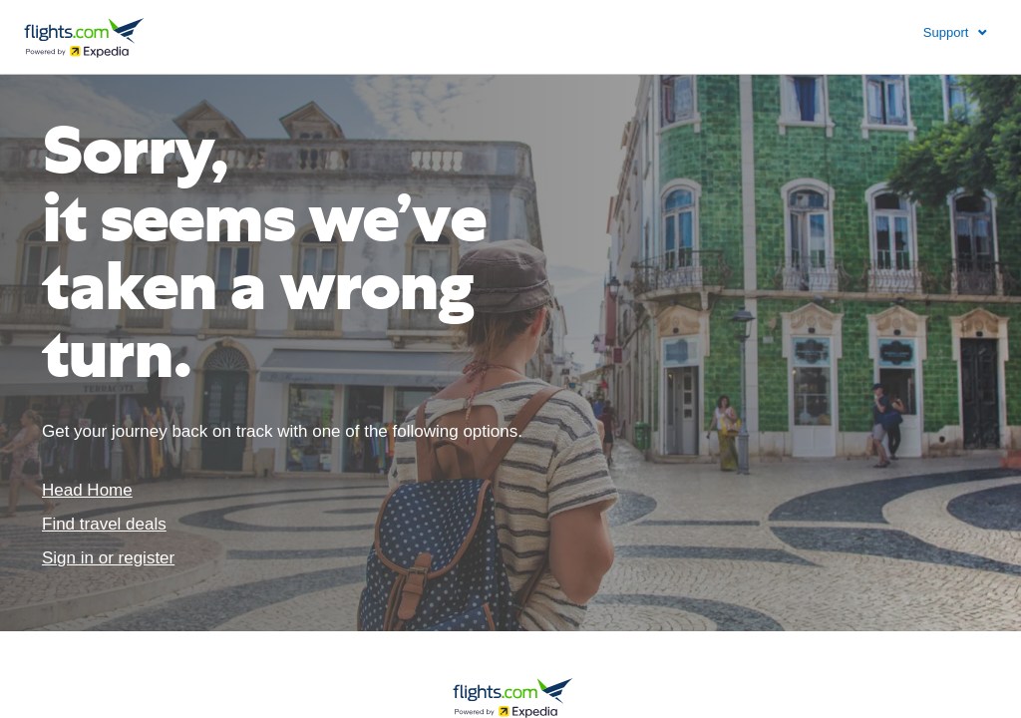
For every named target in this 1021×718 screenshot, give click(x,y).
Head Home (87, 490)
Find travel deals (104, 524)
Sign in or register (108, 557)
